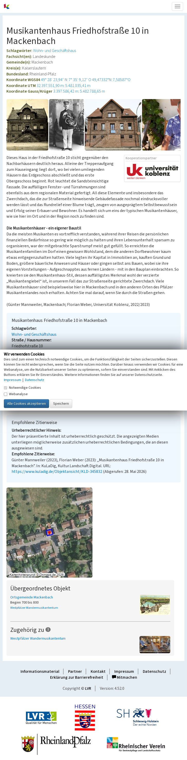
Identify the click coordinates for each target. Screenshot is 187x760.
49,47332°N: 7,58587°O (111, 80)
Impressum (124, 671)
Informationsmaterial (40, 671)
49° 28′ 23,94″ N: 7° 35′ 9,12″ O (66, 80)
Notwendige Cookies (22, 387)
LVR (88, 688)
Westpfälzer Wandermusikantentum (34, 608)
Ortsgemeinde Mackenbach (31, 597)
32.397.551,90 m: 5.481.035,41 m (63, 86)
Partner (75, 671)
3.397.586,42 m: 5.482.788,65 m (79, 91)
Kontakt (98, 671)
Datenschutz (154, 671)
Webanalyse (16, 393)
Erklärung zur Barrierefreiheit (76, 677)
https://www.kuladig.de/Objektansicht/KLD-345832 (57, 471)
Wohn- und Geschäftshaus (54, 51)
